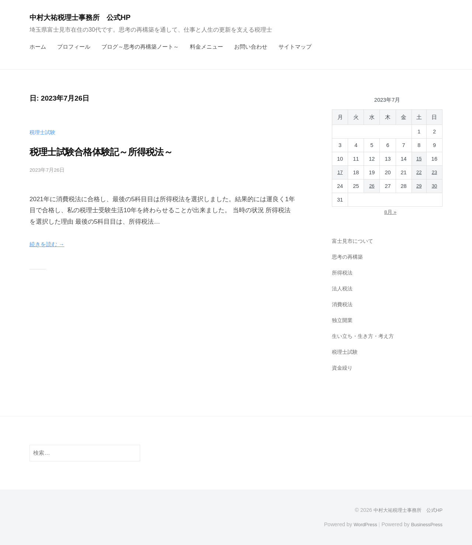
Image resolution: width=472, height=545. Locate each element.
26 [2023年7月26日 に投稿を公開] (371, 186)
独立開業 (343, 320)
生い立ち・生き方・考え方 (365, 335)
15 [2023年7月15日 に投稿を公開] (418, 159)
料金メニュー (206, 46)
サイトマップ (295, 46)
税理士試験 (43, 132)
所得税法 (343, 272)
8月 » (390, 212)
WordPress (360, 524)
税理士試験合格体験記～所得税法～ (121, 151)
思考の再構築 (348, 257)
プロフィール (73, 46)
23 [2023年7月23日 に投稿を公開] (434, 172)
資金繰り (343, 367)
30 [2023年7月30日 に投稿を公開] (434, 186)
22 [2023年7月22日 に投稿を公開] (418, 172)
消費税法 (343, 304)
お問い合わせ (250, 46)
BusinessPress (425, 524)
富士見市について (354, 241)
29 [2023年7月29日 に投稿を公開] (418, 186)
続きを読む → (49, 244)
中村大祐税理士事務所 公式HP (88, 17)
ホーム (38, 46)
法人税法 (343, 288)
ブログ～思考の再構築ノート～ (140, 46)
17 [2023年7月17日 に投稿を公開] (340, 172)
